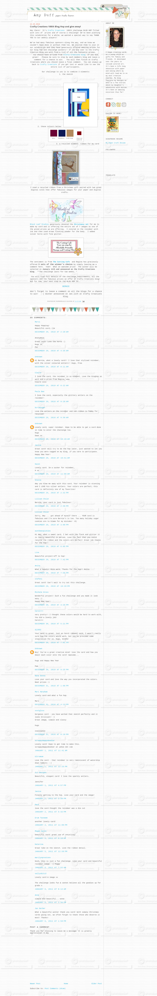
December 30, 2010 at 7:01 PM (52, 643)
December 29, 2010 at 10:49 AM (52, 439)
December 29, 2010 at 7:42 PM (52, 560)
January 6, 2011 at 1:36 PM (50, 902)
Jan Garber (40, 908)
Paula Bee (39, 392)
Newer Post (35, 984)
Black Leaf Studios (39, 224)
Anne (37, 895)
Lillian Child (42, 499)
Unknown (38, 357)
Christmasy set (81, 224)
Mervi (37, 322)
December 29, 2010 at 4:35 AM (52, 351)
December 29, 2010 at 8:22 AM (52, 386)
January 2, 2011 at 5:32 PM (50, 812)
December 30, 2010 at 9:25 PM (52, 670)
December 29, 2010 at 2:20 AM (52, 332)
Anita (37, 566)
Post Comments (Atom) (55, 989)
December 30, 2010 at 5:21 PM (52, 624)
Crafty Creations (57, 30)
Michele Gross (42, 592)
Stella (38, 480)
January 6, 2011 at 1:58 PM (50, 921)
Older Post (96, 984)
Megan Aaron (40, 831)
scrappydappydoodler (45, 741)
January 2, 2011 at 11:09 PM (51, 825)
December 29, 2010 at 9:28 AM (52, 402)
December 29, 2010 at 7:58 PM (52, 573)
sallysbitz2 (40, 874)
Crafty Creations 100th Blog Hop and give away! (55, 26)
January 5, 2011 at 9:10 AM (50, 838)
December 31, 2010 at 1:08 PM (52, 686)
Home (66, 984)
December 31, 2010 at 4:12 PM (52, 705)
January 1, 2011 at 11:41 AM (51, 751)
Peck (37, 805)
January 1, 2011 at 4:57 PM (50, 785)
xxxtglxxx (39, 711)
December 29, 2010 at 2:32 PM (52, 493)
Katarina (39, 844)
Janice (38, 445)
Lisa (37, 553)
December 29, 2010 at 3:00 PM (52, 525)
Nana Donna (40, 676)
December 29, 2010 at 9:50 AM (52, 418)
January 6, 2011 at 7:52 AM (50, 868)
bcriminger (40, 408)
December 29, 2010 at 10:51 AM (52, 458)
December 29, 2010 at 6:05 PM (52, 547)
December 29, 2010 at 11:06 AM (52, 474)
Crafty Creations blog (73, 55)
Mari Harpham (41, 692)
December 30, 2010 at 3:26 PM (52, 605)
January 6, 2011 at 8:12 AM (50, 889)
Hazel (37, 464)
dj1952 (38, 630)
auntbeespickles (43, 531)
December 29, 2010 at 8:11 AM (52, 367)
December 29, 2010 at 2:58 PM (52, 506)
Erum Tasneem (41, 818)
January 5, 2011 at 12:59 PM (51, 852)
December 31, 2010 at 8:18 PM (52, 735)
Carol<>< (39, 611)
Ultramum (39, 757)
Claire (38, 373)
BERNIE (66, 286)
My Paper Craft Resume (115, 143)
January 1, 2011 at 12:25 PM (51, 767)
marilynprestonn (43, 858)
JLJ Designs (40, 773)
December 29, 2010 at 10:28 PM (52, 586)
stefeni (38, 579)
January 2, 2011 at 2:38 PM (50, 799)
